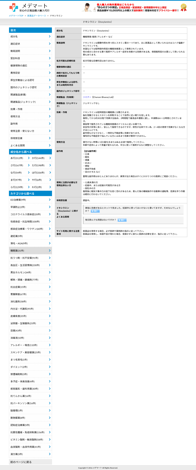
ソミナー (87, 97)
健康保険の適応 (19, 65)
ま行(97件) (16, 179)
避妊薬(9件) (17, 236)
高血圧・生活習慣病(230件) (25, 265)
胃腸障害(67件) (18, 294)
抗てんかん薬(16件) (21, 396)
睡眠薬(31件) (17, 250)
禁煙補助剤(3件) (19, 374)
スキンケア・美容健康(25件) (26, 352)
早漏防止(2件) (18, 207)
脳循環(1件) (17, 410)
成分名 (14, 36)
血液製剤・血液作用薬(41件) (26, 446)
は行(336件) (38, 172)
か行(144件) (38, 158)
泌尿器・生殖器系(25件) (23, 323)
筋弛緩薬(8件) (18, 417)
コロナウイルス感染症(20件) (26, 214)
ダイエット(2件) (19, 366)
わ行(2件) (37, 187)
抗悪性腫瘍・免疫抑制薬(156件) (27, 432)
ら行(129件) (17, 187)
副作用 (14, 123)
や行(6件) (37, 179)
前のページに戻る (21, 462)
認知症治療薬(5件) (20, 425)
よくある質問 (18, 145)
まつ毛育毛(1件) (19, 359)
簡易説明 (15, 51)
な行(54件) (16, 172)
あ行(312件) (17, 158)
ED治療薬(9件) (18, 199)
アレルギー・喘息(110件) (24, 345)
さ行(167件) (17, 165)
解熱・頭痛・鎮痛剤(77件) (24, 279)
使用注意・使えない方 (22, 130)
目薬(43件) (16, 330)
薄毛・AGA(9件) (19, 243)
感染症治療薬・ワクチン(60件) (27, 228)
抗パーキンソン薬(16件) (23, 403)
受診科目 (15, 58)
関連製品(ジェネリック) (23, 101)
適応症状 (15, 43)
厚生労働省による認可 (22, 80)
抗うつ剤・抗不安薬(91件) (24, 257)
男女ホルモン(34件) (21, 272)
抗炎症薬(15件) (18, 287)
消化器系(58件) (18, 301)
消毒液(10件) (17, 337)
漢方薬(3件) (17, 454)
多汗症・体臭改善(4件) (23, 381)
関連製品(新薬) (18, 94)
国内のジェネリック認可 (24, 87)
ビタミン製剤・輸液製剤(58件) (27, 439)
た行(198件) (38, 165)
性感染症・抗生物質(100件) (25, 221)
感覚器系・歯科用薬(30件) (24, 388)
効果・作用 (16, 109)
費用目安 (15, 72)
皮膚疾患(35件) (18, 316)
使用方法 (15, 116)
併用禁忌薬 (16, 138)
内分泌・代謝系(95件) (22, 308)
